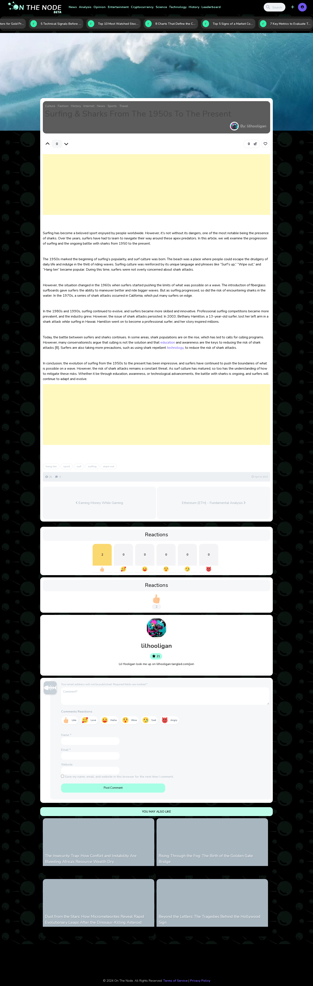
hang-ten (51, 466)
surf (79, 466)
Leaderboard (211, 7)
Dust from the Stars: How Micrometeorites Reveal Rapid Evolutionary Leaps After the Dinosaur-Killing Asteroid (94, 919)
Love (93, 720)
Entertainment (118, 7)
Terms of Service (175, 981)
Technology (177, 7)
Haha (113, 720)
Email (66, 750)
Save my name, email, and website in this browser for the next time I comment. (119, 777)
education (167, 342)
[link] (265, 144)
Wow (134, 720)
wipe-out (108, 466)
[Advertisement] (156, 188)
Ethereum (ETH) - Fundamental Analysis (213, 502)
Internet (88, 106)
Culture (50, 106)
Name (66, 735)
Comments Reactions (76, 711)
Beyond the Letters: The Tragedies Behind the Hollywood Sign (209, 919)
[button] (292, 7)
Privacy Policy (200, 981)
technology (175, 347)
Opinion (99, 7)
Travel (123, 106)
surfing (92, 466)
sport (66, 466)
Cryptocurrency (142, 7)
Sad (153, 720)
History (194, 7)
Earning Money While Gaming (99, 502)
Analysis (85, 7)
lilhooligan (156, 646)
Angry (173, 720)
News (73, 7)
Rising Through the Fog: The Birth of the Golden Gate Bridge (206, 858)
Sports (112, 106)
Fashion (63, 106)
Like (74, 720)
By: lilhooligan (253, 126)
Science (161, 7)
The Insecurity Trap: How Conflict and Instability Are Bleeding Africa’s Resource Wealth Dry (91, 858)
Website (67, 764)
